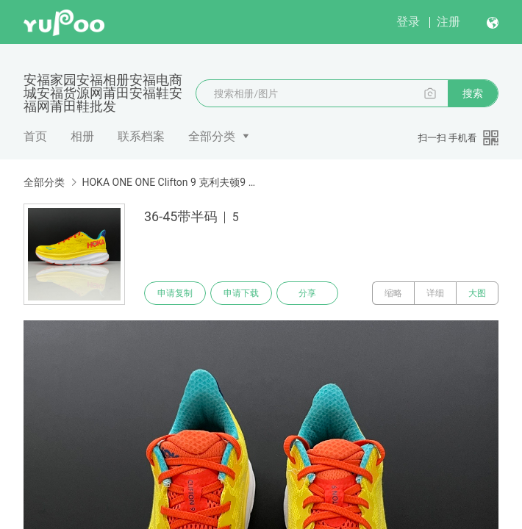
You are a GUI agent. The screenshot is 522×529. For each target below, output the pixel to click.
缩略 (393, 293)
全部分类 (211, 136)
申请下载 (241, 293)
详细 (435, 293)
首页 (35, 136)
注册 (448, 22)
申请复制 (175, 293)
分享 (307, 293)
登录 (408, 22)
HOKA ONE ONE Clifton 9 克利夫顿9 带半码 (169, 182)
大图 (477, 293)
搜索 (472, 93)
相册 (82, 136)
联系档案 (141, 136)
